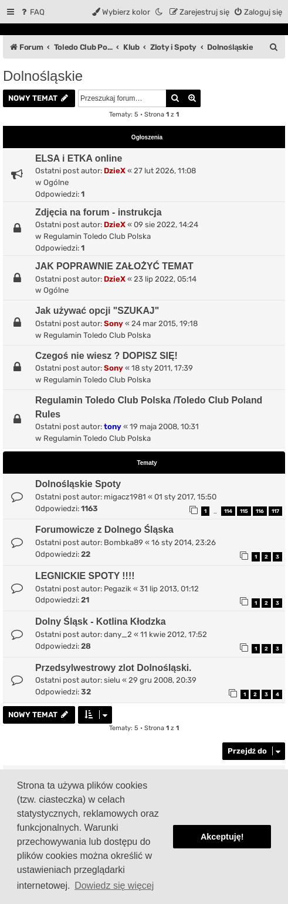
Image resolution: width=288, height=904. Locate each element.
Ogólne (56, 182)
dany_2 (118, 634)
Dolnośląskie (43, 76)
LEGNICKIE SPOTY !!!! (84, 576)
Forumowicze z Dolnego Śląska (104, 530)
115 (244, 511)
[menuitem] (32, 12)
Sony (113, 323)
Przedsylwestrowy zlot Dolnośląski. (113, 668)
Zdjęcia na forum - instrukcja (98, 212)
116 (260, 511)
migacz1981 (125, 496)
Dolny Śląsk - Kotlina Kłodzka (100, 621)
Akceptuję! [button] (222, 836)
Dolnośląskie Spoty (78, 484)
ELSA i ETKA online (78, 158)
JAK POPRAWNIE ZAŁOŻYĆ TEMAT (114, 266)
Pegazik (117, 588)
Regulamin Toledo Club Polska (97, 236)
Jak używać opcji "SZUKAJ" (97, 311)
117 (275, 511)
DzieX (115, 170)
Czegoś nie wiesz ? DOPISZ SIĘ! (106, 356)
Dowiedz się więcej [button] (114, 886)
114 (228, 511)
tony (112, 426)
